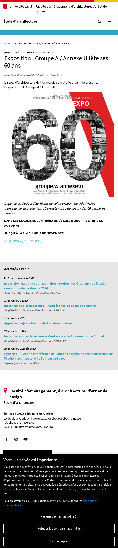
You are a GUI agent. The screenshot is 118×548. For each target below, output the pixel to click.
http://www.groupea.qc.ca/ (23, 241)
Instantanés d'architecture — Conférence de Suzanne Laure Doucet (54, 336)
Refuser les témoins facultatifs (59, 530)
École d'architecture (20, 21)
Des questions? (27, 455)
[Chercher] (99, 22)
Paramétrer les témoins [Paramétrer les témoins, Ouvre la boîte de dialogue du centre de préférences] (57, 518)
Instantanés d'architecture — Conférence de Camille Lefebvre (50, 306)
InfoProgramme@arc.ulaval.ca (34, 427)
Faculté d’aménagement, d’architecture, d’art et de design (71, 9)
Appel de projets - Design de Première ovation (38, 323)
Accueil (8, 43)
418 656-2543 (26, 423)
